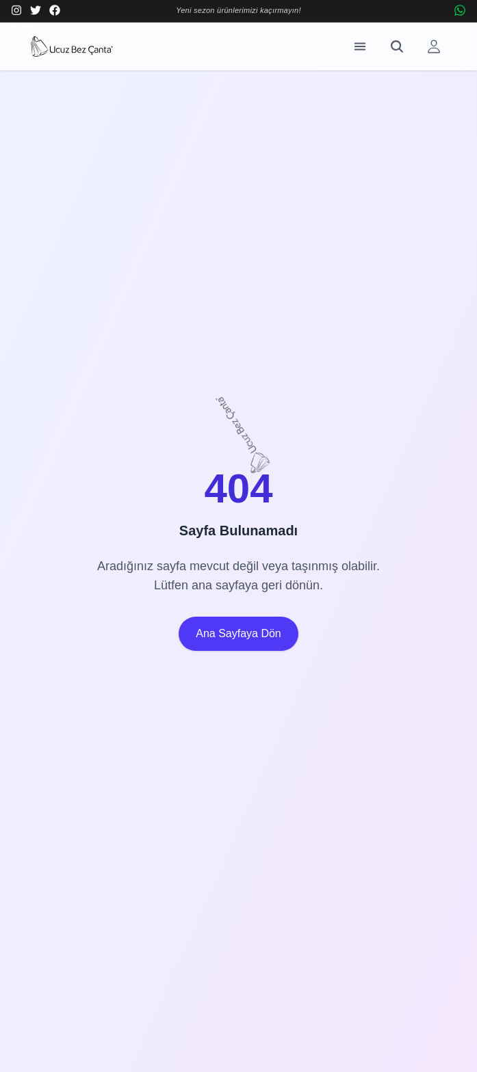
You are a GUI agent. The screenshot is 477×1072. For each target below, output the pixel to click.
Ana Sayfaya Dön (238, 633)
